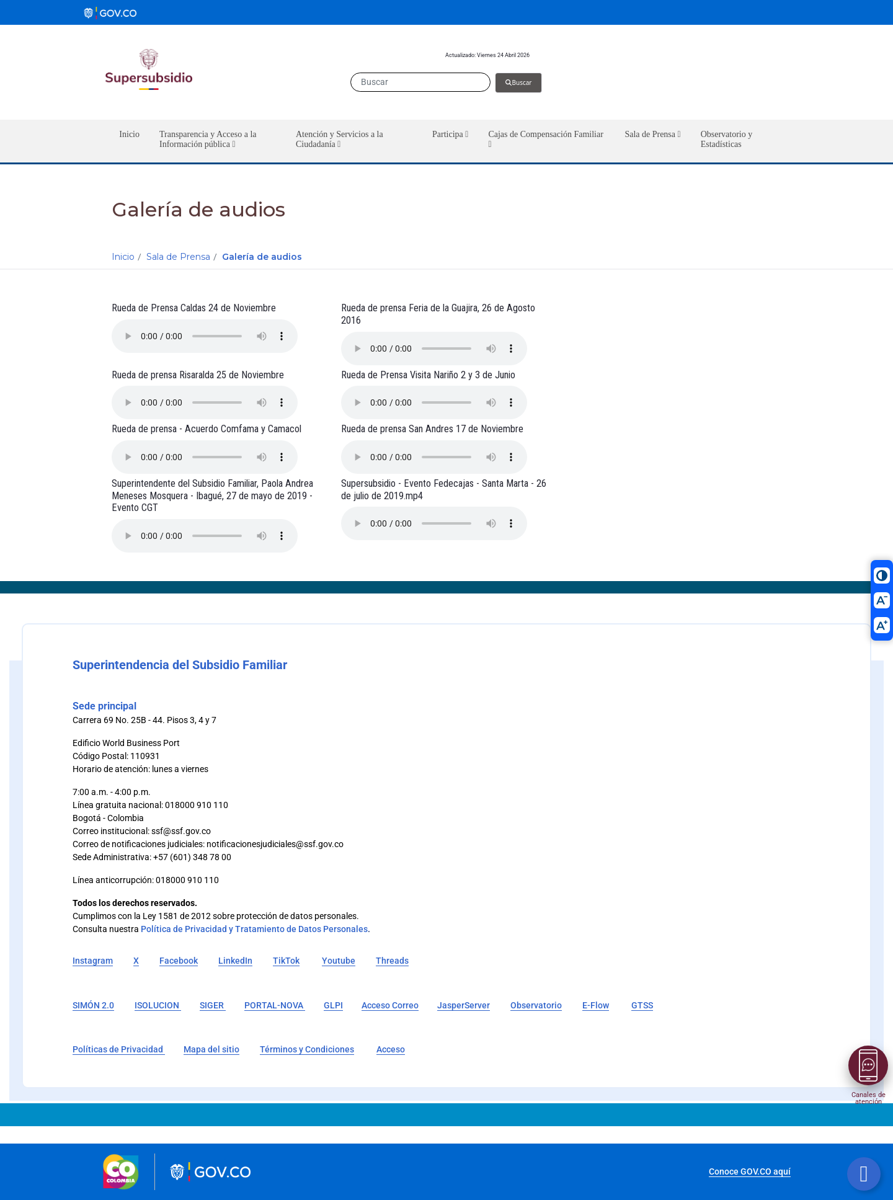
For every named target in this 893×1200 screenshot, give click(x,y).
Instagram (93, 961)
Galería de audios (262, 256)
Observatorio (536, 1005)
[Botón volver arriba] (864, 1174)
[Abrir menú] (868, 1065)
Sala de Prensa (178, 256)
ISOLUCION (158, 1005)
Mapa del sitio (211, 1049)
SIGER (213, 1005)
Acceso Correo (390, 1005)
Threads (392, 961)
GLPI (333, 1005)
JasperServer (463, 1005)
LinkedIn (235, 961)
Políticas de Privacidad (119, 1049)
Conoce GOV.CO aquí (750, 1171)
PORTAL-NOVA (274, 1005)
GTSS (642, 1005)
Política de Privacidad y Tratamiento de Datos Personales (254, 929)
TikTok (286, 961)
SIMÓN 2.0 (93, 1005)
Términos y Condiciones (307, 1049)
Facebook (178, 961)
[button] (217, 141)
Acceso (390, 1049)
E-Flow (595, 1005)
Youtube (338, 961)
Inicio (123, 256)
